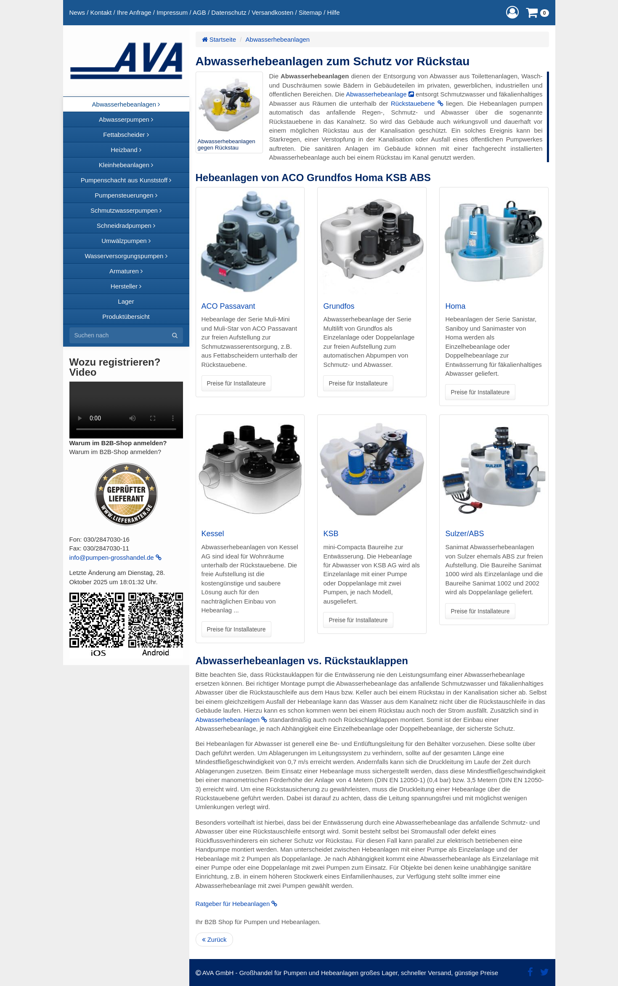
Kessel (213, 533)
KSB (330, 533)
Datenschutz (228, 12)
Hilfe (333, 12)
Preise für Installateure (236, 383)
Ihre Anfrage (134, 12)
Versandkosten (272, 12)
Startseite (219, 39)
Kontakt (101, 12)
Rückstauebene (417, 103)
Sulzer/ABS (464, 533)
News (77, 12)
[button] (512, 12)
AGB (199, 12)
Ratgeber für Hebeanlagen (237, 903)
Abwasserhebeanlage (380, 94)
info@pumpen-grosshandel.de (115, 557)
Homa (455, 306)
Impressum (172, 12)
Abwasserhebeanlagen (278, 39)
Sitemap (310, 12)
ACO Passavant (228, 306)
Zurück (214, 939)
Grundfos (338, 306)
